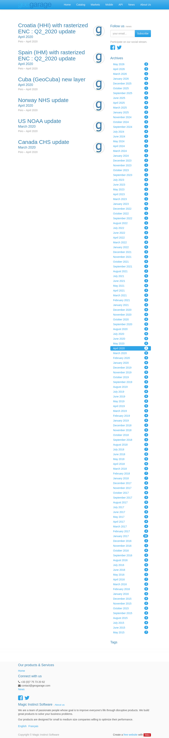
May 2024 (130, 141)
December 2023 (130, 160)
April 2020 (130, 348)
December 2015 (130, 598)
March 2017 (130, 526)
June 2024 (130, 136)
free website (130, 734)
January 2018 (130, 478)
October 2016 (130, 550)
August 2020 (130, 329)
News (21, 689)
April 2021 (130, 290)
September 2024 (130, 126)
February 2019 (130, 415)
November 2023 (130, 165)
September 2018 (130, 439)
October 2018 (130, 435)
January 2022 (130, 247)
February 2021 (130, 300)
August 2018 (130, 444)
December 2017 (130, 483)
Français (33, 726)
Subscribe (143, 33)
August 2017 (130, 502)
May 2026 (130, 64)
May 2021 (130, 285)
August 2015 (130, 617)
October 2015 (130, 608)
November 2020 (130, 314)
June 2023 (130, 184)
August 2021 (130, 271)
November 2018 (130, 430)
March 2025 (130, 107)
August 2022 (130, 223)
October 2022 (130, 213)
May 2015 (130, 632)
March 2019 (130, 410)
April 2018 (130, 463)
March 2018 (130, 468)
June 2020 (130, 338)
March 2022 (130, 242)
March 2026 (130, 73)
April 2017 (130, 521)
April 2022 (130, 237)
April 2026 (130, 69)
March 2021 (130, 295)
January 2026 (130, 78)
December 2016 (130, 540)
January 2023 (130, 203)
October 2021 (130, 261)
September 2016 (130, 555)
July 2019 (130, 391)
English (22, 726)
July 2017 (130, 507)
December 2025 (130, 83)
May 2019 (130, 401)
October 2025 (130, 88)
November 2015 (130, 603)
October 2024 (130, 122)
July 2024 (130, 131)
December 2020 (130, 309)
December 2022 (130, 208)
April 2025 (130, 102)
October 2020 (130, 319)
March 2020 (130, 353)
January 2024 (130, 155)
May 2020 (130, 343)
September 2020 (130, 324)
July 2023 (130, 179)
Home (21, 670)
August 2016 (130, 560)
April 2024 (130, 146)
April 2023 (130, 194)
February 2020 (130, 357)
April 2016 (130, 579)
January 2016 (130, 593)
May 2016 (130, 574)
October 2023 (130, 170)
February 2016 (130, 589)
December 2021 (130, 252)
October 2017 (130, 492)
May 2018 (130, 459)
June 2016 (130, 569)
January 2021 (130, 304)
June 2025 (130, 97)
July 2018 (130, 449)
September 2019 (130, 382)
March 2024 (130, 150)
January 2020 (130, 362)
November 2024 (130, 117)
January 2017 (130, 536)
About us (60, 704)
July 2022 (130, 227)
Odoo (147, 735)
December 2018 (130, 425)
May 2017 (130, 516)
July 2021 (130, 276)
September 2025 (130, 93)
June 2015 (130, 627)
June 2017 (130, 512)
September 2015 (130, 613)
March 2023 (130, 199)
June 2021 (130, 280)
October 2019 (130, 377)
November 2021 (130, 256)
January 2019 (130, 420)
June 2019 (130, 396)
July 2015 (130, 622)
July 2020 (130, 333)
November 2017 (130, 487)
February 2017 (130, 531)
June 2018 (130, 454)
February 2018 (130, 473)
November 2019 (130, 372)
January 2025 (130, 112)
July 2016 (130, 565)
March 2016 (130, 584)
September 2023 (130, 174)
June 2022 (130, 232)
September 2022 (130, 218)
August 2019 (130, 386)
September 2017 (130, 497)
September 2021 (130, 266)
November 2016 (130, 545)
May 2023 (130, 189)
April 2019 (130, 406)
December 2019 (130, 367)
